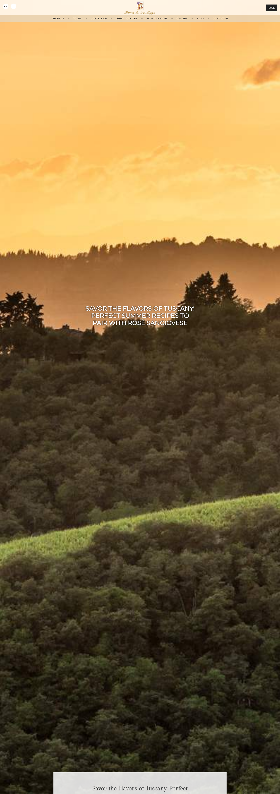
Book (272, 8)
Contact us (220, 18)
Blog (200, 18)
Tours (77, 18)
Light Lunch (99, 18)
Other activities (126, 18)
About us (58, 18)
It (13, 6)
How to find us (156, 18)
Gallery (182, 18)
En (5, 6)
